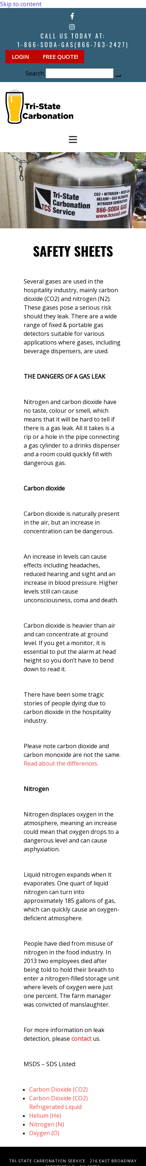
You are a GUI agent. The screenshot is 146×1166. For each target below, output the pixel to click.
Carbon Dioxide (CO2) (58, 1089)
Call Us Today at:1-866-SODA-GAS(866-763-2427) (73, 40)
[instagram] (72, 27)
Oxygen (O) (44, 1133)
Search (34, 73)
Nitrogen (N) (46, 1124)
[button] (20, 56)
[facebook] (72, 16)
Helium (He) (45, 1116)
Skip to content (21, 4)
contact (81, 1039)
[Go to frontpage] (39, 122)
